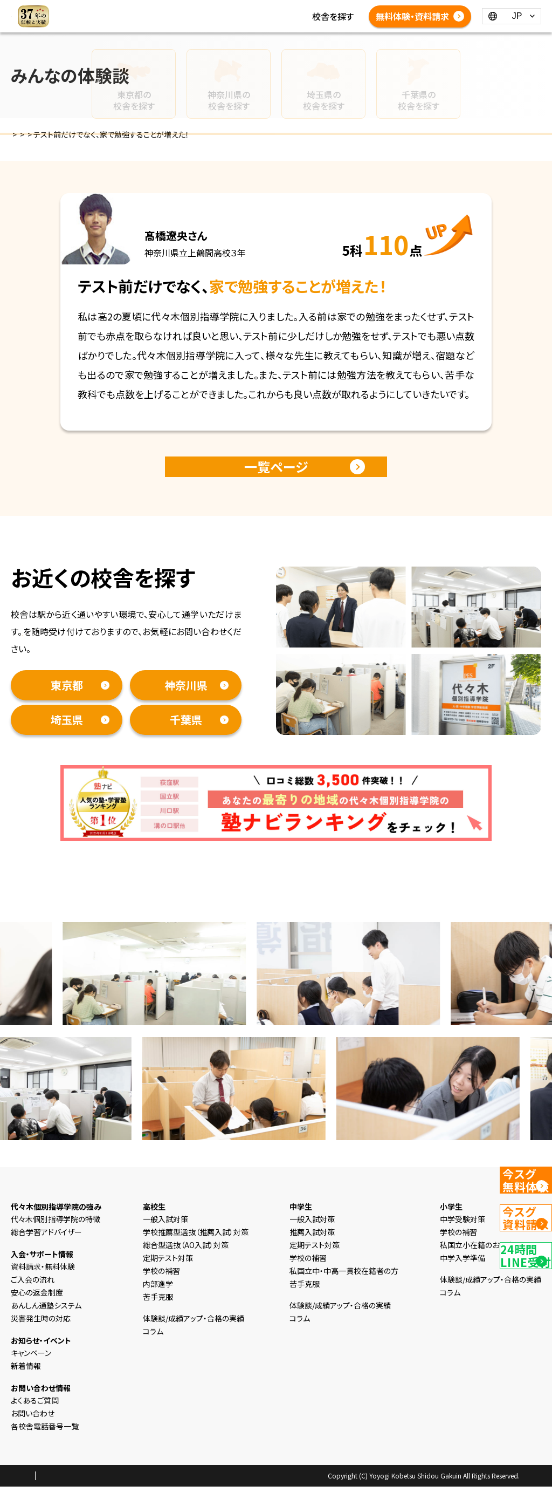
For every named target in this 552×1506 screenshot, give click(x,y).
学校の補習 (161, 1290)
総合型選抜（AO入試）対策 (186, 1264)
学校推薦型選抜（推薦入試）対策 (196, 1251)
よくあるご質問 (245, 42)
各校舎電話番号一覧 (319, 42)
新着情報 (235, 16)
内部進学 (158, 1303)
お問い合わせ (32, 1432)
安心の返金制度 (37, 1311)
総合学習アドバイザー (46, 1251)
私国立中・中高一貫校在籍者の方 (343, 1290)
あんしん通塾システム (46, 1324)
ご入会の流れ (32, 1298)
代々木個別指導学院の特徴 (55, 1238)
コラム (272, 16)
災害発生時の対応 (41, 1337)
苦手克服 (158, 1316)
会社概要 (122, 1495)
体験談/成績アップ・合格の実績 (276, 29)
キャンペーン (31, 1372)
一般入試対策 (165, 1238)
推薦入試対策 (312, 1251)
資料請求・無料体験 (59, 650)
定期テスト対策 (168, 1277)
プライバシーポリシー (66, 1495)
